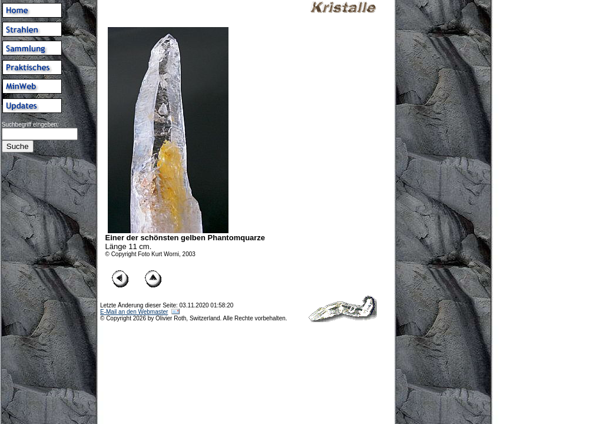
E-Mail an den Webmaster (134, 312)
